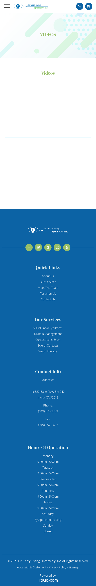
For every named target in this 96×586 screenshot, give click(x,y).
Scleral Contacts (48, 345)
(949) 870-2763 (48, 411)
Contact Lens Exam (47, 340)
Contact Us (48, 299)
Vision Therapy (47, 351)
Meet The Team (48, 288)
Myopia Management (48, 334)
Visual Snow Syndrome (48, 328)
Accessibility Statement (31, 567)
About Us (48, 276)
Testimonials (48, 293)
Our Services (48, 282)
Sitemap (74, 567)
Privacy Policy (57, 567)
